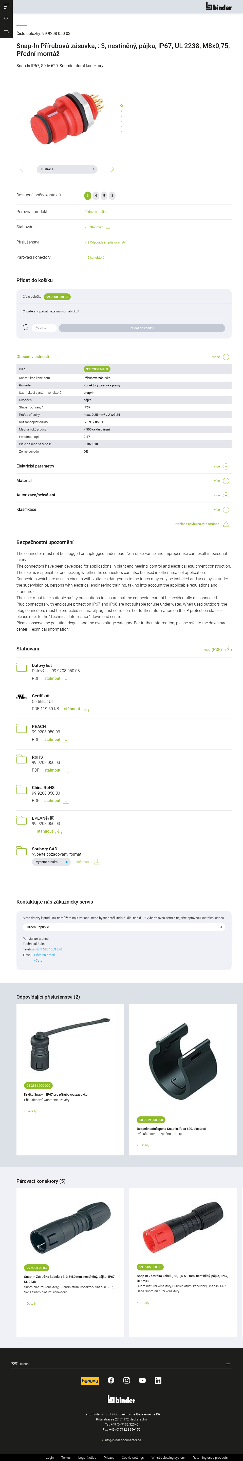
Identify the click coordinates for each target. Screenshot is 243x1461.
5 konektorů (95, 257)
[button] (6, 6)
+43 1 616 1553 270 (48, 949)
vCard (38, 960)
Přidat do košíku (95, 212)
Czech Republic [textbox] (38, 927)
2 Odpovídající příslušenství (106, 242)
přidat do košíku (142, 328)
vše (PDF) (213, 649)
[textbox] (65, 169)
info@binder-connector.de (122, 1440)
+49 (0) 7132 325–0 (124, 1424)
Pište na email (44, 955)
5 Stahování (98, 227)
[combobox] (67, 169)
